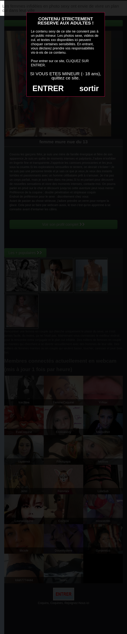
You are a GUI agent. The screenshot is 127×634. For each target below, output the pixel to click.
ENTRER (48, 88)
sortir (89, 88)
